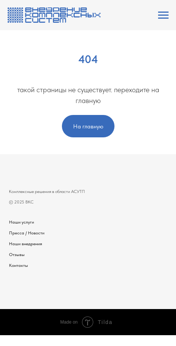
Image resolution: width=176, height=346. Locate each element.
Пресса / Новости (26, 233)
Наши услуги (21, 222)
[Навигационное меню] (163, 15)
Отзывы (17, 254)
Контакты (18, 265)
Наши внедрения (25, 243)
